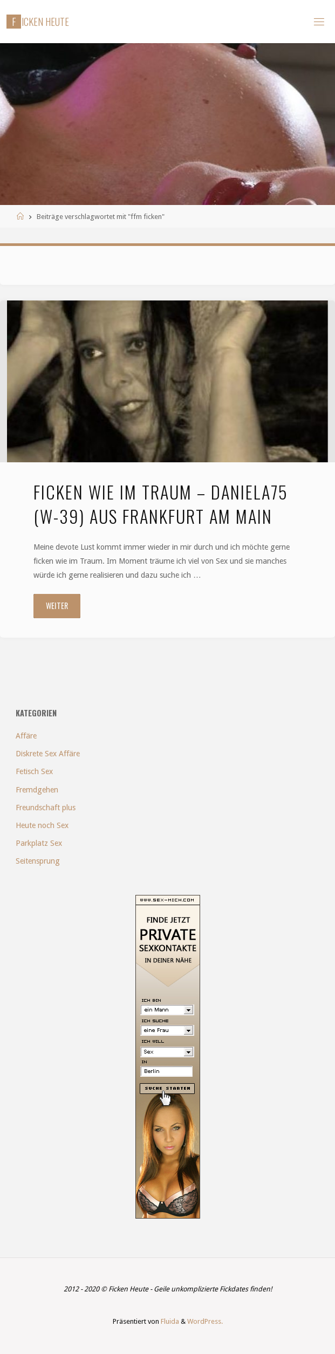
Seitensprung (38, 861)
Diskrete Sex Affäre (48, 753)
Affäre (26, 735)
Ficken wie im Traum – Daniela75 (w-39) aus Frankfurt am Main (160, 503)
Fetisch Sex (34, 771)
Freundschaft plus (46, 807)
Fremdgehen (37, 789)
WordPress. (205, 1321)
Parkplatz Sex (39, 843)
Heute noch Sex (42, 825)
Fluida (169, 1321)
